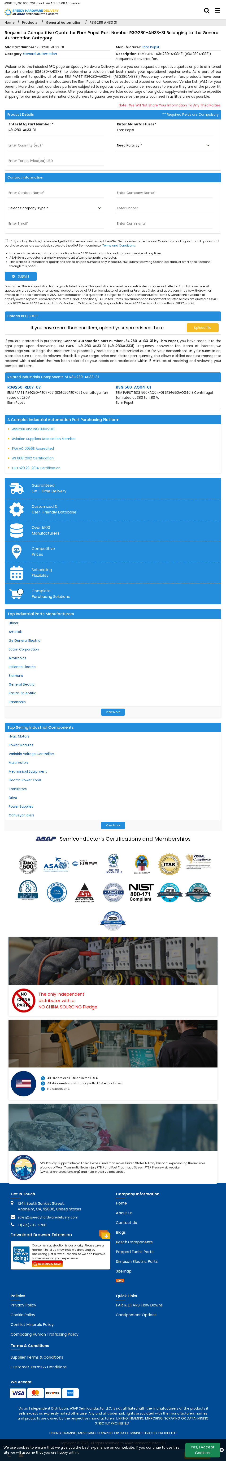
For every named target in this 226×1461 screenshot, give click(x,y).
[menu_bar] (217, 11)
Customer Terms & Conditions (39, 1367)
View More (113, 712)
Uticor (13, 623)
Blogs (121, 1232)
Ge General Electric (24, 640)
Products (30, 22)
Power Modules (21, 745)
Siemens (16, 675)
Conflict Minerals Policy (32, 1324)
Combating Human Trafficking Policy (44, 1334)
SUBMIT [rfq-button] (21, 276)
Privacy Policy (23, 1305)
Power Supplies (21, 806)
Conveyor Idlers (21, 815)
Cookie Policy (23, 1315)
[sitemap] (120, 1281)
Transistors (18, 789)
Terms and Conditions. (119, 245)
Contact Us (126, 1222)
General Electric (22, 684)
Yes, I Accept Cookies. (203, 1450)
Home (10, 22)
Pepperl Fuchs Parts (134, 1252)
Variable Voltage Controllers (32, 753)
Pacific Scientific (22, 693)
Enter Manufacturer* (136, 124)
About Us (124, 1213)
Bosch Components (134, 1242)
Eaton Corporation (24, 649)
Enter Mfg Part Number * (31, 124)
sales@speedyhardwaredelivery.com (48, 1217)
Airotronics (17, 658)
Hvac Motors (19, 736)
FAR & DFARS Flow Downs (139, 1305)
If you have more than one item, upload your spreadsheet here (97, 328)
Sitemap (123, 1271)
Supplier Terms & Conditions (37, 1357)
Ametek (15, 631)
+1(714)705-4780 (32, 1225)
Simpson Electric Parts (137, 1261)
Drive (13, 797)
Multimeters (19, 762)
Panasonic (17, 702)
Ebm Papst (150, 47)
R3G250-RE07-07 (24, 387)
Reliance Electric (22, 666)
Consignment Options (136, 1315)
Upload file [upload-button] (202, 327)
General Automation (63, 22)
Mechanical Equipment (28, 771)
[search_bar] (206, 11)
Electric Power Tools (25, 780)
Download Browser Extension (60, 1234)
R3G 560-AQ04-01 (133, 387)
